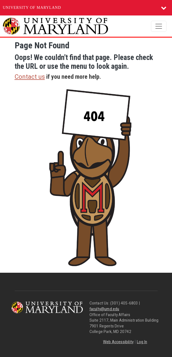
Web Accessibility (118, 342)
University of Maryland (32, 8)
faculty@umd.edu (104, 309)
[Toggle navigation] (158, 26)
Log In (142, 342)
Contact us (30, 76)
